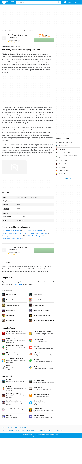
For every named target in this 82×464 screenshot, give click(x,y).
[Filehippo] (8, 2)
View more (68, 178)
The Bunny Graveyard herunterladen (12, 236)
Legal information (41, 430)
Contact (9, 427)
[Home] (2, 31)
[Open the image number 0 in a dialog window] (14, 167)
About (3, 427)
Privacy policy (30, 430)
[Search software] (58, 2)
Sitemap (24, 427)
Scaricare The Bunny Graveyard (33, 230)
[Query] (38, 2)
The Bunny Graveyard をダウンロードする (14, 233)
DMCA (50, 430)
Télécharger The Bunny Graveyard (12, 238)
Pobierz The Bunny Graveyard (38, 233)
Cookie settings (58, 430)
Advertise (16, 427)
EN (77, 2)
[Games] (11, 31)
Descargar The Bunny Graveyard (11, 230)
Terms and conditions (8, 430)
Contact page (17, 284)
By (12, 40)
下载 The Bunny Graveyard (34, 236)
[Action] (16, 31)
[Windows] (7, 31)
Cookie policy (20, 430)
